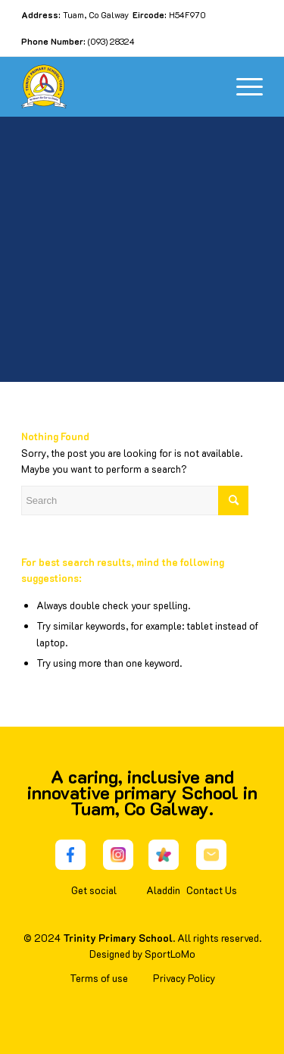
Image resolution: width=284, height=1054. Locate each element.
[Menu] (242, 86)
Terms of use (99, 977)
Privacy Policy (184, 977)
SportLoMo (170, 953)
